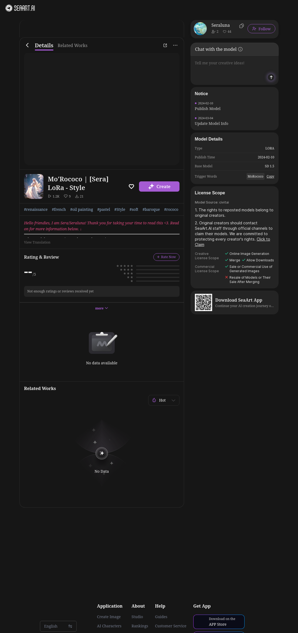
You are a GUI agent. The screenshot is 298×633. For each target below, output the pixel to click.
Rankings (139, 626)
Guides (161, 617)
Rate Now (166, 257)
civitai (224, 202)
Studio (137, 617)
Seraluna (221, 25)
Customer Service (170, 626)
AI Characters (109, 626)
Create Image (109, 617)
